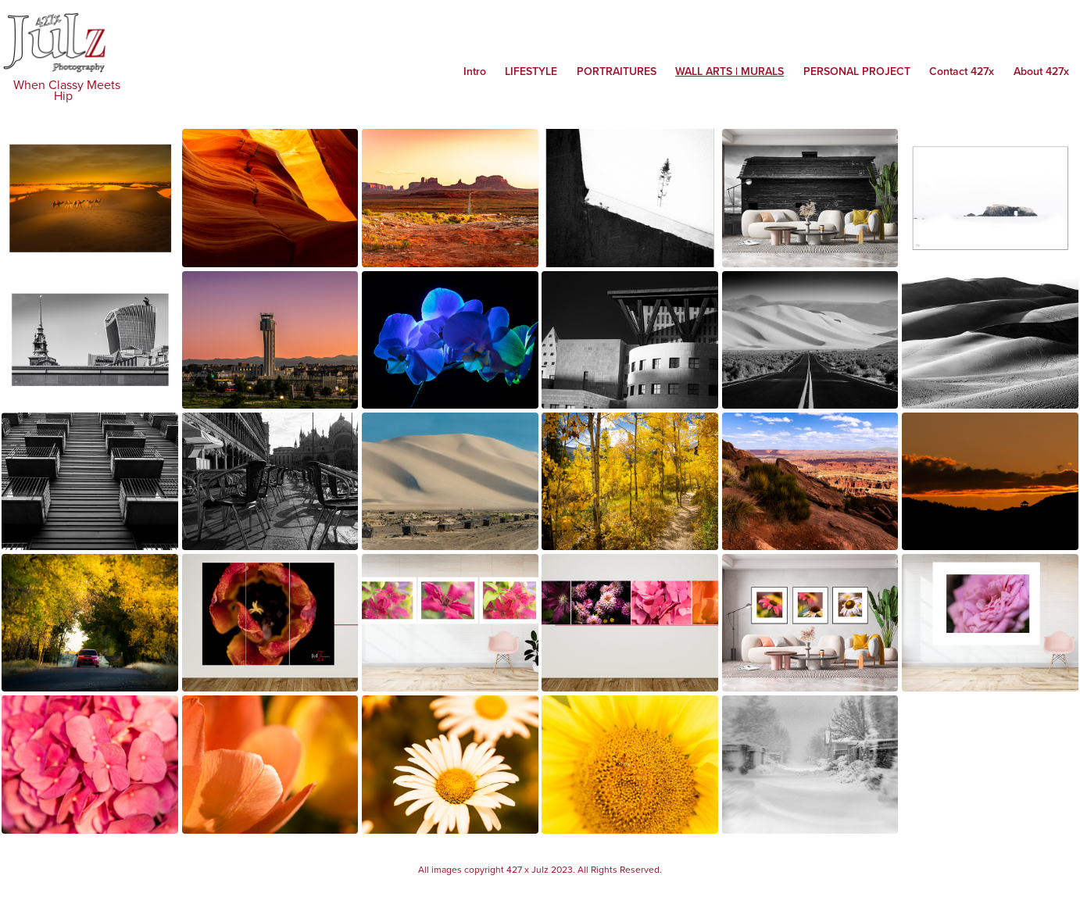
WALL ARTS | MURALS (729, 71)
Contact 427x (961, 71)
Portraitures (616, 71)
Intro (474, 71)
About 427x (1041, 71)
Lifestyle (531, 71)
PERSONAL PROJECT (856, 71)
